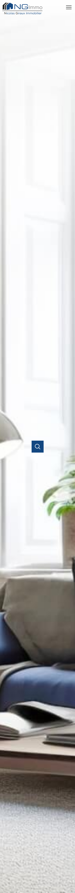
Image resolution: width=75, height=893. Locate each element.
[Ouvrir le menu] (70, 7)
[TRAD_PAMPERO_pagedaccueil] (22, 13)
